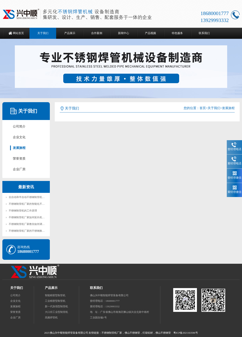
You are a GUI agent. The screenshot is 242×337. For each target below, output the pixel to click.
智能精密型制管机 (55, 295)
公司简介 (19, 126)
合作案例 (96, 33)
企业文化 (19, 137)
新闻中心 (123, 33)
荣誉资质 (19, 158)
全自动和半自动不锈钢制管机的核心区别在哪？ (36, 197)
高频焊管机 (51, 317)
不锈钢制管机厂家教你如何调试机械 (29, 224)
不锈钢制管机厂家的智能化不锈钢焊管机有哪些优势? (39, 203)
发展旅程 (19, 147)
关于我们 (42, 33)
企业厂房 (19, 169)
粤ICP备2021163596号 (185, 332)
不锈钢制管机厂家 (111, 332)
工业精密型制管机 (55, 300)
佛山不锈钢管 (132, 332)
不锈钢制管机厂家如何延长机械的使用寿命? (34, 217)
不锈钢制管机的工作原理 (23, 210)
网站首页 (18, 33)
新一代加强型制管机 (56, 306)
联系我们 (204, 33)
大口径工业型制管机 (56, 311)
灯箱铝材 (148, 332)
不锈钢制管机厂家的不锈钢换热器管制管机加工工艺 (38, 230)
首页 (202, 108)
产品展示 (69, 33)
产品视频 (150, 33)
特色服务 (177, 33)
